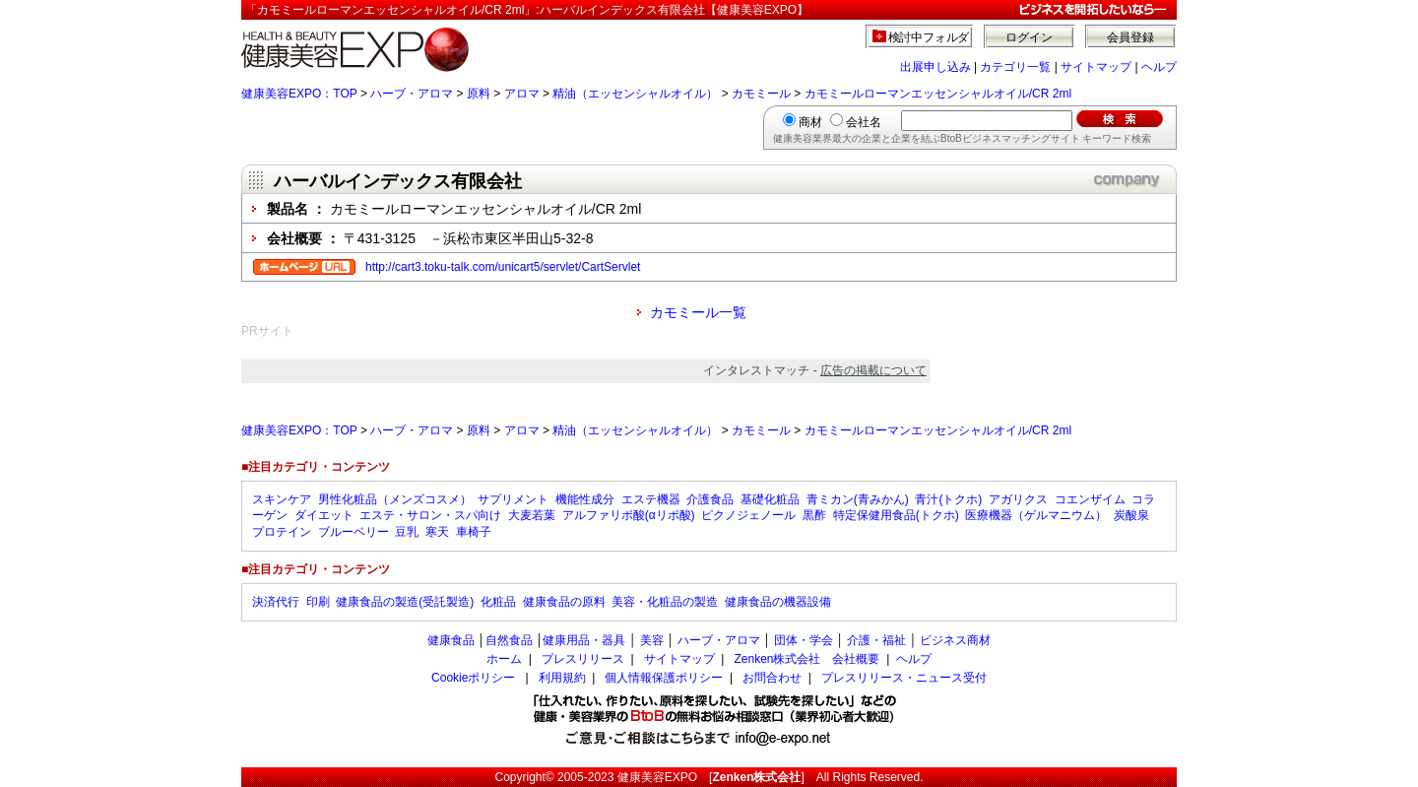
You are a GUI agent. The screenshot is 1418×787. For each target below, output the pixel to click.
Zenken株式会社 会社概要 (806, 659)
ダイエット (324, 515)
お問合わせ (772, 678)
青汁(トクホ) (948, 499)
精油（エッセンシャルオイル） (635, 93)
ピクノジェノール (748, 515)
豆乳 (407, 532)
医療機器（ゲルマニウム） (1036, 515)
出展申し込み (935, 67)
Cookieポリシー (473, 678)
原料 (478, 93)
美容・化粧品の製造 (665, 602)
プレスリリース (583, 659)
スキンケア (281, 499)
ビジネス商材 (955, 640)
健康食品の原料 (564, 602)
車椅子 (473, 532)
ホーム (504, 659)
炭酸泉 (1131, 515)
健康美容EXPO (657, 777)
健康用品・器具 (584, 640)
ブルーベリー (353, 532)
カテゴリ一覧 (1015, 67)
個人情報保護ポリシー (664, 678)
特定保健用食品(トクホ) (896, 515)
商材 (810, 122)
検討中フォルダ (929, 37)
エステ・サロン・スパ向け (430, 515)
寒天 (437, 532)
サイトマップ (1096, 67)
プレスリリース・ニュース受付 (904, 678)
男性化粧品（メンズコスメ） (395, 499)
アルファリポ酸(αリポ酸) (628, 515)
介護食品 (710, 499)
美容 (652, 640)
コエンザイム (1090, 499)
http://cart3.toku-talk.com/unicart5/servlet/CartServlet (502, 267)
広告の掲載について (873, 370)
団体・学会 (803, 640)
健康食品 (451, 640)
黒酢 (814, 515)
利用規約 (562, 678)
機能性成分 (584, 499)
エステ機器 (650, 499)
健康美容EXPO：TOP (299, 93)
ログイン (1029, 37)
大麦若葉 (531, 515)
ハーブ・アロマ (411, 93)
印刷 (318, 602)
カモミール (761, 93)
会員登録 (1130, 37)
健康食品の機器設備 (778, 602)
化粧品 (498, 602)
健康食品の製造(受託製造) (405, 602)
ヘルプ (1159, 67)
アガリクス (1018, 499)
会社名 (863, 122)
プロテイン (281, 532)
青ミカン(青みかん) (857, 499)
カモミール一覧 (698, 312)
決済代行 (275, 602)
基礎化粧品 (770, 499)
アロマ (522, 93)
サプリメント (513, 499)
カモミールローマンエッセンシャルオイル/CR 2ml (938, 93)
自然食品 (509, 640)
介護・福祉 (876, 640)
